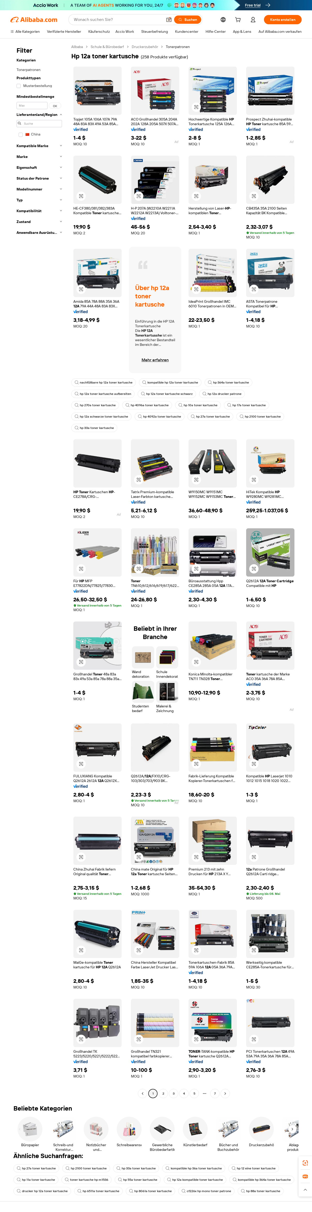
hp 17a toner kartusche (246, 405)
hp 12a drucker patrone (221, 394)
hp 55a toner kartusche (137, 1180)
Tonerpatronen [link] (178, 47)
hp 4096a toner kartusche (147, 405)
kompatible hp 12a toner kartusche (170, 382)
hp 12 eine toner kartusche (254, 1168)
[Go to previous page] (142, 1093)
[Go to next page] (225, 1093)
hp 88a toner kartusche (260, 1191)
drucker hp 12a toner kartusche (42, 1191)
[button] (169, 20)
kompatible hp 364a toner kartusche (262, 1180)
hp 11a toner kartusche (36, 1180)
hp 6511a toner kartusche (98, 1191)
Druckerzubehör (145, 47)
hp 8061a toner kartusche (150, 1191)
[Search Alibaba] (118, 19)
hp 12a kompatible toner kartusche (195, 1180)
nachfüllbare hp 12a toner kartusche (103, 382)
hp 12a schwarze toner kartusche (101, 416)
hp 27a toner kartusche (210, 416)
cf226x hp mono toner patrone (206, 1191)
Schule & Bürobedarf (107, 47)
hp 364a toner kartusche (228, 382)
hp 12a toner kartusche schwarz (167, 394)
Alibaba (77, 47)
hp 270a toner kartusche (95, 405)
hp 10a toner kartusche (197, 405)
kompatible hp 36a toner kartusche (194, 1168)
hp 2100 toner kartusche (260, 416)
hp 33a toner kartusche (94, 428)
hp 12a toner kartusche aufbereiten (103, 394)
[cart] (239, 20)
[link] (305, 1163)
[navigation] (39, 570)
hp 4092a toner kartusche (159, 416)
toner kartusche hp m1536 (86, 1180)
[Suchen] (187, 19)
